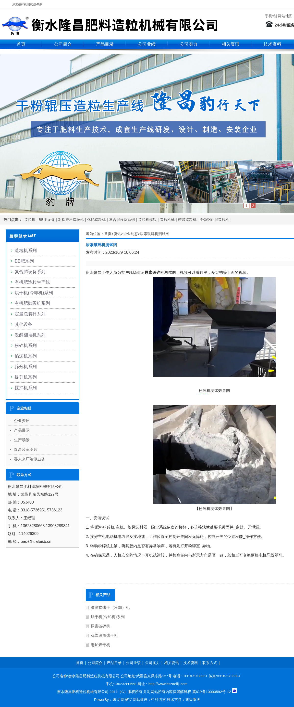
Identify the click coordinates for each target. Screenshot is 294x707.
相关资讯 (230, 44)
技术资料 (272, 44)
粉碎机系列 (26, 345)
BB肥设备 (47, 219)
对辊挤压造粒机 (71, 219)
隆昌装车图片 (25, 449)
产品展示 (22, 430)
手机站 (270, 16)
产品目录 (105, 44)
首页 (21, 44)
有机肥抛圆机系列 (32, 303)
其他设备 (23, 324)
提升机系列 (26, 377)
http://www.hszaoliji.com (167, 684)
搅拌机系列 (26, 387)
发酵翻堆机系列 (30, 335)
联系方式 (209, 663)
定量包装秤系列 (30, 313)
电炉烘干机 (100, 645)
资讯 (117, 234)
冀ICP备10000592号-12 (211, 692)
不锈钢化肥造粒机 (214, 219)
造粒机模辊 (147, 219)
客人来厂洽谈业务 (29, 459)
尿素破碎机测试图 (154, 234)
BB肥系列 (24, 261)
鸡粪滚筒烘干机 (104, 635)
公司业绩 (147, 44)
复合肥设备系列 (122, 219)
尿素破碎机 (100, 626)
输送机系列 (26, 356)
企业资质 (22, 421)
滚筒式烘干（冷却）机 (110, 607)
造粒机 (29, 219)
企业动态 (130, 234)
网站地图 (285, 16)
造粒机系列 (26, 250)
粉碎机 (204, 390)
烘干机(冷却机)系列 (108, 617)
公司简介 (63, 44)
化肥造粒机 (96, 219)
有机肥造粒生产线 (32, 282)
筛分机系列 (26, 366)
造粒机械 (167, 219)
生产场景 (22, 440)
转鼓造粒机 (187, 219)
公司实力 (188, 44)
